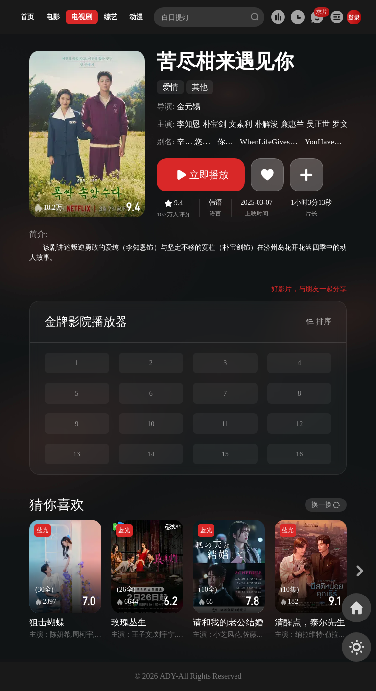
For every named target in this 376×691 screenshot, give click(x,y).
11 (225, 424)
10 (150, 424)
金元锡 (188, 106)
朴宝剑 (214, 124)
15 (225, 454)
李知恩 (188, 124)
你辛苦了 (227, 142)
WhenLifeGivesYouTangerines (271, 142)
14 (150, 454)
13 (76, 454)
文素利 (240, 124)
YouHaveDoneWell (324, 142)
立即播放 (201, 175)
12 (299, 424)
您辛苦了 (204, 142)
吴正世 (318, 124)
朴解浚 (266, 124)
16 (299, 454)
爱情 (170, 87)
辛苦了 (184, 142)
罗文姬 (344, 124)
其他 (200, 87)
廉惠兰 (292, 124)
